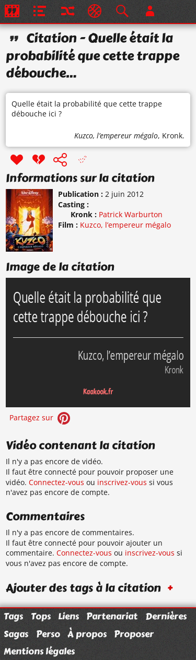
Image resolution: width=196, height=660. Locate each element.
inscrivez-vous (122, 482)
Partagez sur (40, 417)
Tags (13, 616)
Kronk (172, 135)
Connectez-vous (56, 482)
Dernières (166, 616)
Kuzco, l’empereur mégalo (116, 135)
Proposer (134, 634)
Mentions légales (39, 651)
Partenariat (111, 616)
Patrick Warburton (131, 214)
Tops (41, 616)
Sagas (16, 634)
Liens (68, 616)
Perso (48, 634)
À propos (87, 634)
